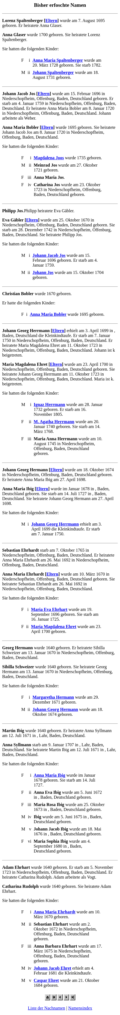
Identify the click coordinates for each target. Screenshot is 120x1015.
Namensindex (80, 1008)
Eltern (52, 20)
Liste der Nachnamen (46, 1008)
